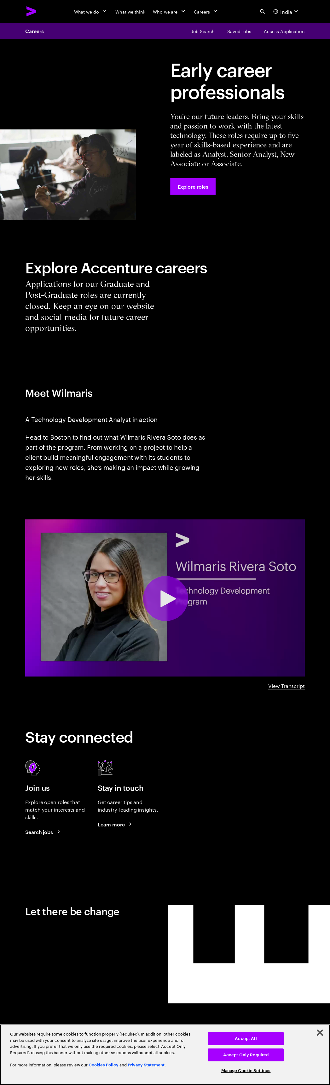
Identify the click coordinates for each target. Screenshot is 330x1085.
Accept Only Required (246, 1055)
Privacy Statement (146, 1065)
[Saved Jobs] (239, 31)
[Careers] (206, 11)
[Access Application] (284, 31)
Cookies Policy (104, 1065)
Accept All (246, 1038)
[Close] (320, 1033)
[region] (165, 1054)
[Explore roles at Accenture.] (193, 186)
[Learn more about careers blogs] (116, 824)
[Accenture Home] (31, 11)
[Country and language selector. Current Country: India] (286, 11)
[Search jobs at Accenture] (43, 831)
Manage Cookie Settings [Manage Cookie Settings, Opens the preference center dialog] (246, 1071)
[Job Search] (203, 31)
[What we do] (91, 11)
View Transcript (286, 685)
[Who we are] (169, 11)
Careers (34, 30)
